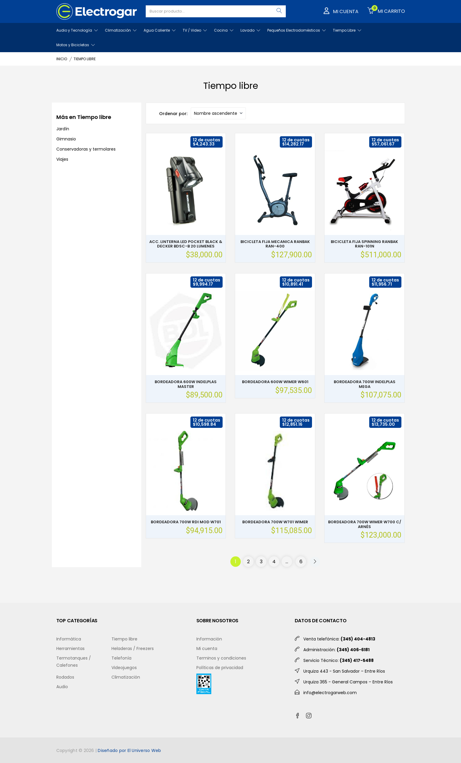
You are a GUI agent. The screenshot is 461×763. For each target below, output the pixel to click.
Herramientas (70, 648)
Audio (62, 687)
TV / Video (195, 30)
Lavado (250, 30)
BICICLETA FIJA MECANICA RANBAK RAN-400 (275, 244)
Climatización (120, 30)
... (286, 561)
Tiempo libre (124, 639)
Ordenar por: (173, 114)
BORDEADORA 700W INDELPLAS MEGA (364, 384)
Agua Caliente (160, 30)
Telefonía (121, 658)
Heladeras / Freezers (132, 648)
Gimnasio (66, 139)
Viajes (62, 159)
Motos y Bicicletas (75, 44)
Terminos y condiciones (221, 658)
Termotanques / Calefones (73, 661)
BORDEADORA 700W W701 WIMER (275, 522)
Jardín (62, 129)
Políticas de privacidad (219, 668)
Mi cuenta (206, 648)
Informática (68, 639)
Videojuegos (124, 668)
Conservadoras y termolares (86, 149)
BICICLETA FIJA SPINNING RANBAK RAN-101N (364, 244)
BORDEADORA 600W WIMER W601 (275, 382)
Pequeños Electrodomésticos (296, 30)
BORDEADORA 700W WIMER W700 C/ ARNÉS (364, 524)
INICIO (61, 58)
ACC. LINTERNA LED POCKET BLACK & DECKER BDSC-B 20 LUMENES (185, 244)
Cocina (223, 30)
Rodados (65, 677)
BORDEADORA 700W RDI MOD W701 (186, 522)
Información (209, 639)
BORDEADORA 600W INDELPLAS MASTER (186, 384)
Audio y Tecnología (77, 30)
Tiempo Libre (347, 30)
